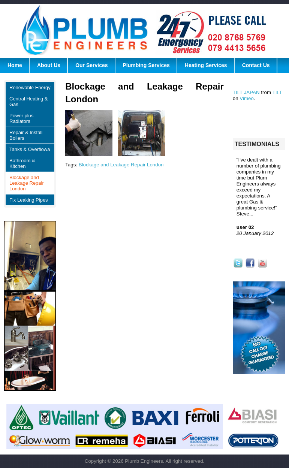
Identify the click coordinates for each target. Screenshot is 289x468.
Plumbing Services (146, 65)
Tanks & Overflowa (29, 149)
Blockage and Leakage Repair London (26, 183)
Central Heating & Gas (28, 101)
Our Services (91, 65)
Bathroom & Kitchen (22, 163)
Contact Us (256, 65)
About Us (48, 65)
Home (14, 65)
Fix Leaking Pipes (28, 200)
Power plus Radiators (21, 118)
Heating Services (206, 65)
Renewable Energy (30, 87)
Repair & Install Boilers (25, 135)
